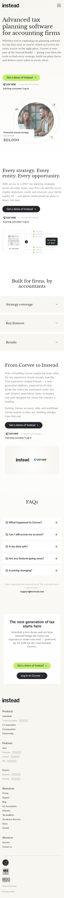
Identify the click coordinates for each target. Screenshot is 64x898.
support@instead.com (32, 591)
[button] (58, 5)
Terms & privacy (9, 886)
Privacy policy (8, 892)
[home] (10, 5)
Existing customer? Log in (15, 88)
